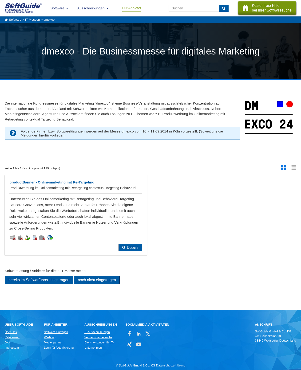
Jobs (8, 342)
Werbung (49, 337)
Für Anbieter (132, 8)
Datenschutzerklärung (170, 365)
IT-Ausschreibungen (97, 332)
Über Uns (11, 332)
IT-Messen (32, 19)
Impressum (12, 347)
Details (133, 247)
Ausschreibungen (91, 8)
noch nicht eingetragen (97, 280)
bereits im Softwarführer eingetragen (38, 280)
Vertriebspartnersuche (98, 337)
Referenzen (12, 337)
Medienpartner (53, 342)
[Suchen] (224, 8)
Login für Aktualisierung (59, 347)
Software (57, 8)
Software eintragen (56, 332)
